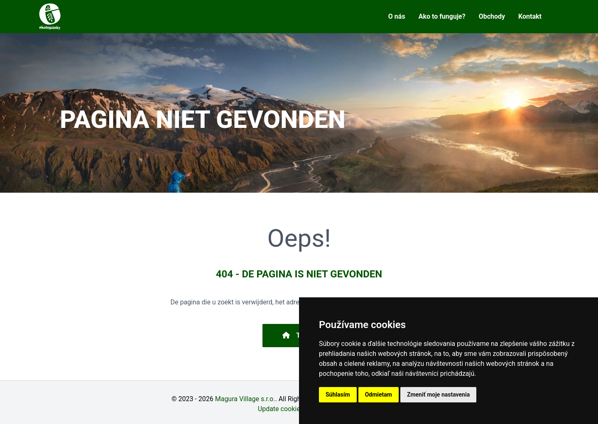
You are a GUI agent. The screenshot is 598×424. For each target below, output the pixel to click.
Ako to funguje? (442, 16)
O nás (396, 16)
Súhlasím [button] (338, 394)
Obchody (492, 16)
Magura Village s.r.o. (245, 399)
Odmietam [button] (378, 394)
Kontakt (530, 16)
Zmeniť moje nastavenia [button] (438, 394)
